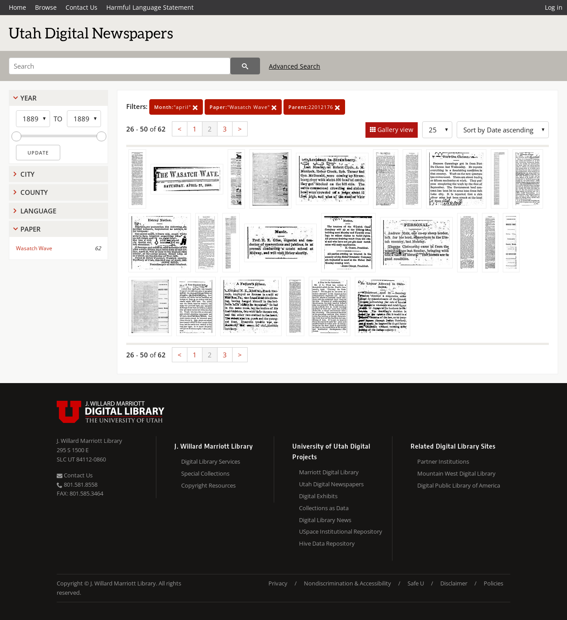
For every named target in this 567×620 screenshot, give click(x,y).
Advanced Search (294, 66)
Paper (30, 229)
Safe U (416, 583)
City (27, 174)
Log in (554, 7)
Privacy (277, 583)
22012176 (314, 107)
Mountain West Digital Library (456, 473)
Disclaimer (453, 583)
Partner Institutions (443, 461)
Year (28, 97)
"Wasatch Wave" (243, 107)
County (34, 192)
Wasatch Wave (34, 248)
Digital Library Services (210, 461)
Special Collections (205, 473)
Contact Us (81, 7)
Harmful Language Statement (150, 7)
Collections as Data (324, 508)
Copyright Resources (208, 485)
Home (17, 7)
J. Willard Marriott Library (89, 441)
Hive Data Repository (327, 543)
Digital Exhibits (318, 496)
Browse (46, 7)
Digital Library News (325, 520)
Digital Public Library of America (458, 485)
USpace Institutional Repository (340, 531)
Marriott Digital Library (329, 472)
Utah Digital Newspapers (331, 484)
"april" (176, 107)
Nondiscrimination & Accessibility (347, 583)
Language (38, 210)
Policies (493, 583)
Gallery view (394, 129)
